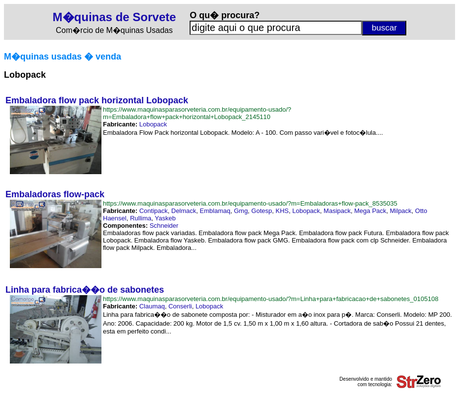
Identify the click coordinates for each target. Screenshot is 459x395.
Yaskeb (165, 218)
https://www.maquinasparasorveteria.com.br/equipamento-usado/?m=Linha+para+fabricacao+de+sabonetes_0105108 (270, 299)
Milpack (401, 210)
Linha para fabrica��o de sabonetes (84, 290)
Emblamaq (215, 210)
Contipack (153, 210)
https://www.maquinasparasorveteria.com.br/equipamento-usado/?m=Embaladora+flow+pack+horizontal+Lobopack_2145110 (197, 113)
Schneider (164, 225)
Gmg (241, 210)
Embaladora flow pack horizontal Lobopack (96, 100)
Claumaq (152, 306)
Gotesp (261, 210)
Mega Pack (370, 210)
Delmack (184, 210)
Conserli (180, 306)
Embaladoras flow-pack (54, 194)
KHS (282, 210)
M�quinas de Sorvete (114, 17)
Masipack (337, 210)
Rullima (140, 218)
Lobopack (153, 124)
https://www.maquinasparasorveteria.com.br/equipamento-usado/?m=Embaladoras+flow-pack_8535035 (250, 203)
